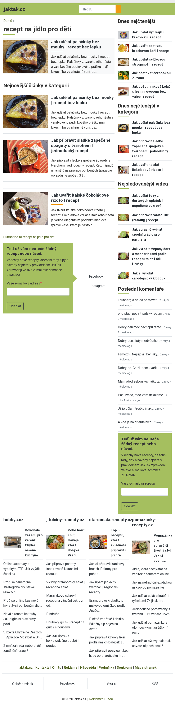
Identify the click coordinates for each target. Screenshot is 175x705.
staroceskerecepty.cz (110, 519)
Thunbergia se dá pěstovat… (138, 300)
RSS (155, 683)
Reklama (70, 668)
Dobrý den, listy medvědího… (139, 341)
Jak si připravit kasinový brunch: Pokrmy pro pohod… (107, 569)
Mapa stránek (146, 668)
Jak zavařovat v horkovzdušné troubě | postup (62, 641)
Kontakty (42, 668)
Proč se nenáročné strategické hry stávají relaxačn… (19, 587)
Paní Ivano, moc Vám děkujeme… (141, 395)
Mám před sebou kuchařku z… (139, 381)
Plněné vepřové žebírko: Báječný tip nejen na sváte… (106, 624)
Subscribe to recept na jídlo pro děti (29, 237)
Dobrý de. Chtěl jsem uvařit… (138, 368)
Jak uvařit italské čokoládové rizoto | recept (147, 170)
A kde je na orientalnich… (135, 422)
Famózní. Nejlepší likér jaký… (138, 354)
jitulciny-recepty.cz (65, 519)
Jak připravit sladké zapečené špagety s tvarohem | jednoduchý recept (81, 145)
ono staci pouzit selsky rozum (140, 314)
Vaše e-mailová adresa (23, 283)
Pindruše (52, 614)
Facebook (96, 276)
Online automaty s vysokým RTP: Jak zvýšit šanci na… (21, 569)
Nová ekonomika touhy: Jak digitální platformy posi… (20, 619)
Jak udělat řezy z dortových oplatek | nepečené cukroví (147, 201)
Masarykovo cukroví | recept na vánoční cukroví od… (64, 601)
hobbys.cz (13, 519)
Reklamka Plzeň (101, 699)
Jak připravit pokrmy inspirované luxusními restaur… (62, 569)
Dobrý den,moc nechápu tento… (140, 327)
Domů (7, 21)
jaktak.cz (25, 668)
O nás (56, 668)
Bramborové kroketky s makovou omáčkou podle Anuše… (107, 606)
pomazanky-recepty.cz (144, 522)
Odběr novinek (22, 684)
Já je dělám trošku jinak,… (136, 409)
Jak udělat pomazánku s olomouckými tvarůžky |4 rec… (150, 627)
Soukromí (124, 668)
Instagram (98, 286)
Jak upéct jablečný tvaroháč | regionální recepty (103, 587)
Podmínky (106, 668)
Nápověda (88, 668)
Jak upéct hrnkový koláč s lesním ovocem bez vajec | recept (151, 92)
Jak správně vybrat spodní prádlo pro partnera (147, 234)
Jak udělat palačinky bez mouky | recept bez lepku (76, 44)
